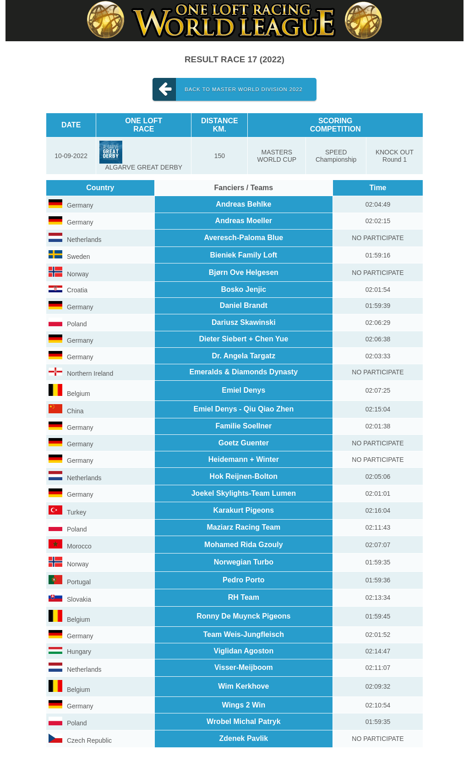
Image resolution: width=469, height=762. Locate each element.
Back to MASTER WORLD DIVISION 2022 (227, 89)
